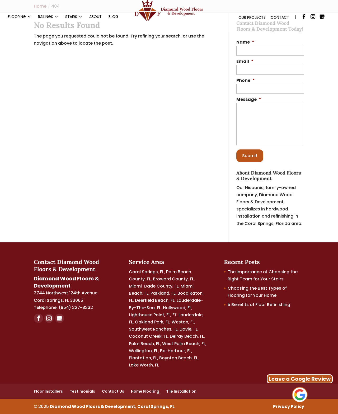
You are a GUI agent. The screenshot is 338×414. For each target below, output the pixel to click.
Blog (113, 17)
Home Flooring (145, 391)
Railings (45, 17)
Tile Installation (181, 391)
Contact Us (113, 391)
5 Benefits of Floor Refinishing (259, 305)
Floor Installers (48, 391)
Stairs (71, 17)
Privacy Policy (288, 406)
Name (245, 42)
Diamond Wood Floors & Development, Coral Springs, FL (112, 406)
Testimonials (82, 391)
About (95, 17)
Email (244, 61)
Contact (280, 17)
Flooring (17, 17)
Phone (245, 80)
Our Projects (252, 17)
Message (248, 99)
